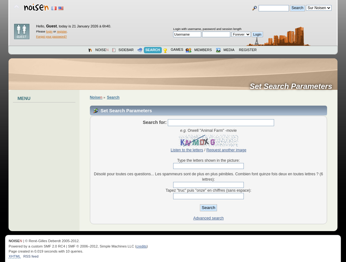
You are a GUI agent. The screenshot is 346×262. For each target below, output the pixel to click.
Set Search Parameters (293, 86)
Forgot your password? (51, 36)
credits (141, 246)
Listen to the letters (187, 150)
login (49, 31)
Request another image (226, 150)
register (62, 31)
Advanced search (208, 218)
